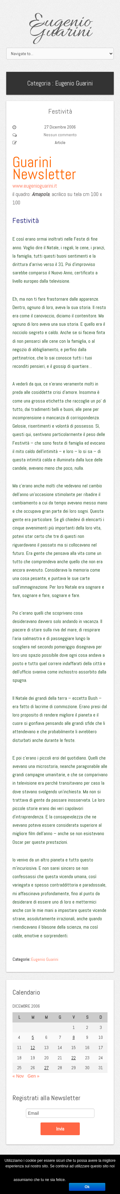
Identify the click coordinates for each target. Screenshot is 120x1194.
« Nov (18, 1076)
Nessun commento (60, 134)
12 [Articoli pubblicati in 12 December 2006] (33, 1047)
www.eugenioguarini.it (34, 185)
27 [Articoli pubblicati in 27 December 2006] (46, 1067)
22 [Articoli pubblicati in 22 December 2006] (73, 1058)
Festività (60, 111)
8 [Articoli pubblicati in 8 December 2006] (74, 1037)
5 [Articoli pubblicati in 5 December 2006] (33, 1037)
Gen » (33, 1076)
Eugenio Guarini (60, 27)
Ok (86, 1187)
